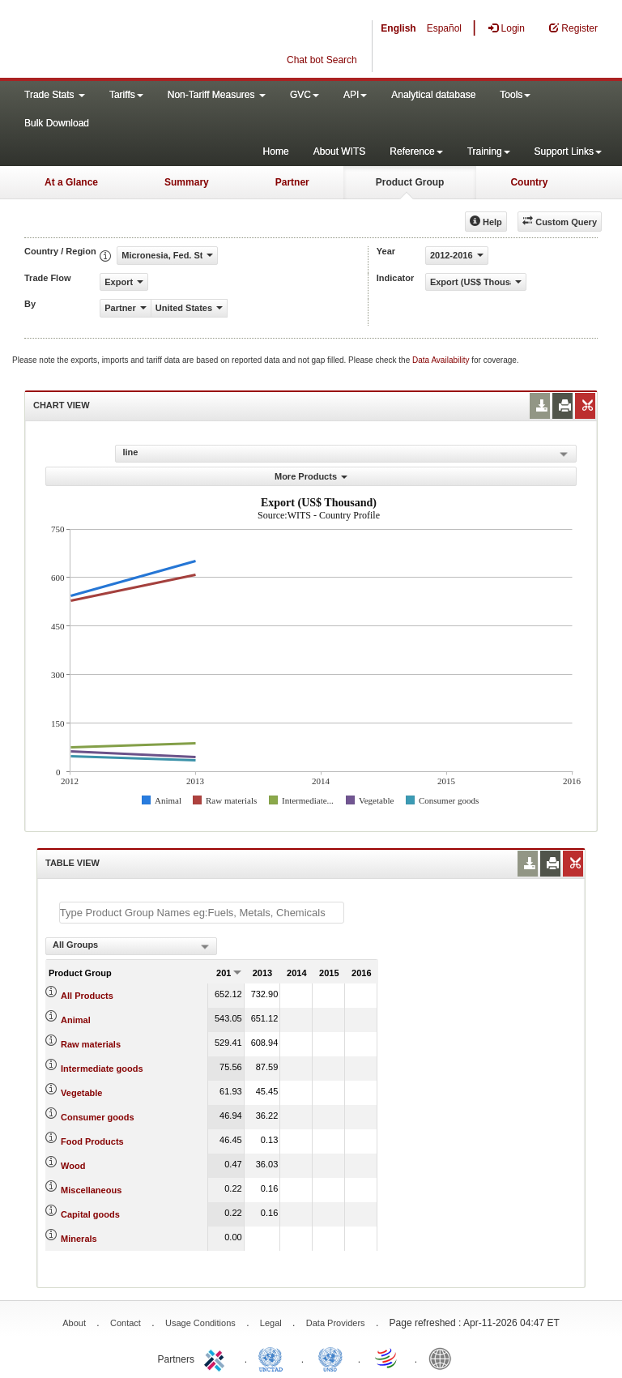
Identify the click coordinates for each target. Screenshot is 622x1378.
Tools (515, 94)
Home (276, 151)
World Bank (444, 1358)
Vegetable (81, 1093)
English (398, 28)
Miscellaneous (91, 1190)
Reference (416, 151)
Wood (73, 1166)
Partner (292, 182)
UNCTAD (274, 1358)
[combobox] (131, 946)
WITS (162, 40)
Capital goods (90, 1214)
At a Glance (71, 182)
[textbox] (201, 913)
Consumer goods (97, 1117)
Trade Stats (54, 94)
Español (444, 28)
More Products (311, 476)
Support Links (568, 151)
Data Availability (441, 360)
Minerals (79, 1239)
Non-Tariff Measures (217, 94)
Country (528, 182)
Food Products (92, 1141)
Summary (186, 182)
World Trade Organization (387, 1358)
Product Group (410, 182)
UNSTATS (330, 1358)
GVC (304, 94)
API (355, 94)
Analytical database (433, 94)
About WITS (339, 151)
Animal (76, 1020)
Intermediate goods (102, 1068)
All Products (87, 995)
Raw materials (91, 1044)
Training (488, 151)
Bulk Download (56, 123)
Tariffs (126, 94)
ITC (217, 1358)
